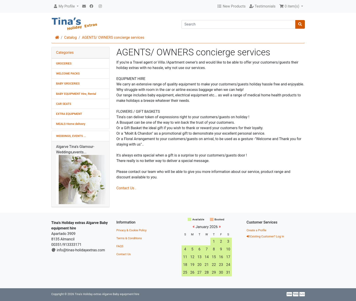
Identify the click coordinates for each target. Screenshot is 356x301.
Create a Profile (256, 230)
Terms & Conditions (129, 238)
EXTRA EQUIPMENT (69, 114)
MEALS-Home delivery (70, 124)
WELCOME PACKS (68, 73)
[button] (65, 6)
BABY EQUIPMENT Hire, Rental (76, 93)
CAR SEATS (63, 103)
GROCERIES (64, 63)
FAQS (120, 246)
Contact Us (123, 254)
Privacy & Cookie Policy (131, 230)
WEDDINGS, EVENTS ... (71, 136)
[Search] (238, 24)
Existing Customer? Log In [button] (265, 236)
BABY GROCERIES (68, 83)
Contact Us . (126, 188)
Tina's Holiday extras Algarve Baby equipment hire (107, 294)
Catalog (70, 37)
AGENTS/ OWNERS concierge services (113, 37)
